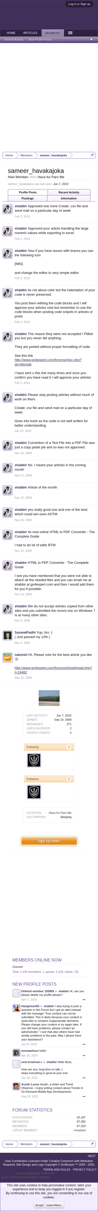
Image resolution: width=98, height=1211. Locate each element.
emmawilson (30, 1050)
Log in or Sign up (79, 4)
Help (91, 1155)
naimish (21, 655)
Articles (30, 32)
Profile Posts (28, 192)
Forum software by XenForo (35, 1173)
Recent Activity (69, 192)
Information (69, 198)
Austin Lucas (30, 1084)
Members (52, 33)
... (58, 39)
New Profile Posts (35, 984)
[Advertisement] (49, 97)
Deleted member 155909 (37, 991)
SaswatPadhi (25, 632)
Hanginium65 (30, 1006)
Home (11, 32)
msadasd (80, 1130)
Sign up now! (49, 840)
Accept (39, 1205)
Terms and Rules (56, 1169)
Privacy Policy (85, 1169)
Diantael (18, 966)
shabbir (21, 206)
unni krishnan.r (31, 1062)
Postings (28, 198)
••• (84, 999)
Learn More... (54, 1205)
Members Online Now (37, 960)
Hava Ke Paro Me (60, 812)
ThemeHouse (59, 1177)
